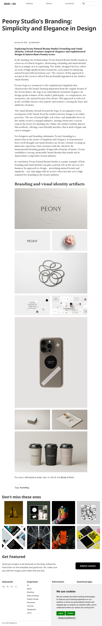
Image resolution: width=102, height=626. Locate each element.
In (7, 586)
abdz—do (10, 3)
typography (31, 609)
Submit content (88, 565)
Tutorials (30, 606)
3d (28, 585)
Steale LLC (13, 623)
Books (29, 589)
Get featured (69, 4)
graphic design (33, 599)
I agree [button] (60, 613)
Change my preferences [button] (66, 618)
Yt (11, 586)
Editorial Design (33, 596)
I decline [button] (70, 613)
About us (49, 4)
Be (3, 586)
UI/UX (29, 613)
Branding (30, 592)
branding (24, 487)
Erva (63, 477)
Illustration (31, 602)
